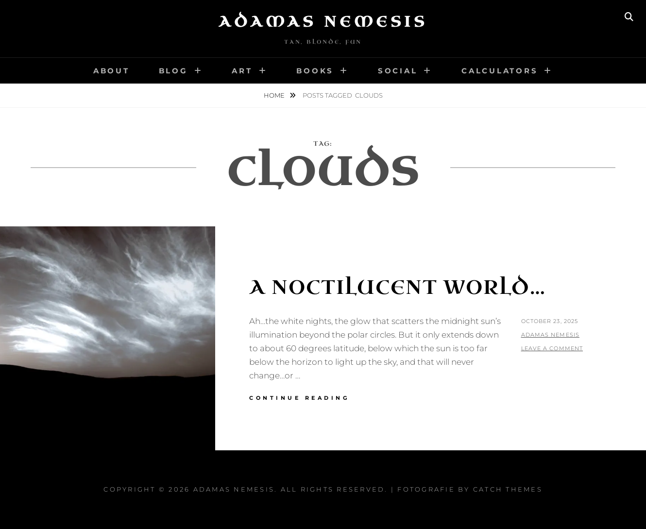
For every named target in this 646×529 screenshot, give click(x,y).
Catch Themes (508, 489)
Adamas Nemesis (323, 22)
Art (242, 70)
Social (398, 70)
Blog (173, 70)
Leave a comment (552, 348)
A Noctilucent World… (397, 287)
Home (275, 95)
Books (315, 70)
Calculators (499, 70)
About (111, 70)
